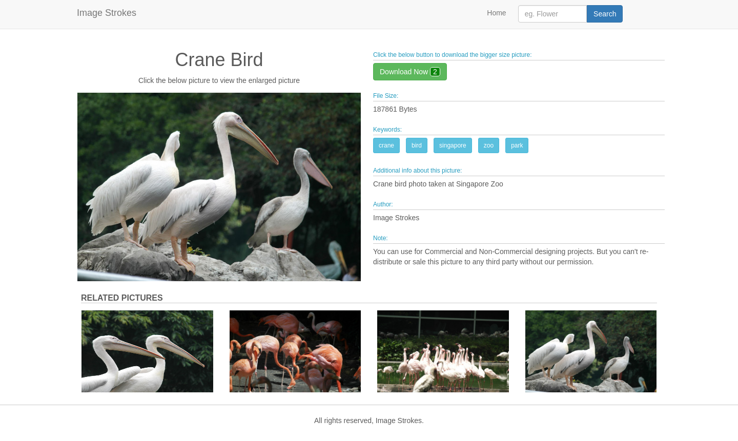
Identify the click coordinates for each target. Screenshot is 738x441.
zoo (489, 145)
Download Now (410, 71)
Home (496, 13)
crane (386, 145)
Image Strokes (106, 13)
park (517, 145)
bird (417, 145)
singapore (452, 145)
